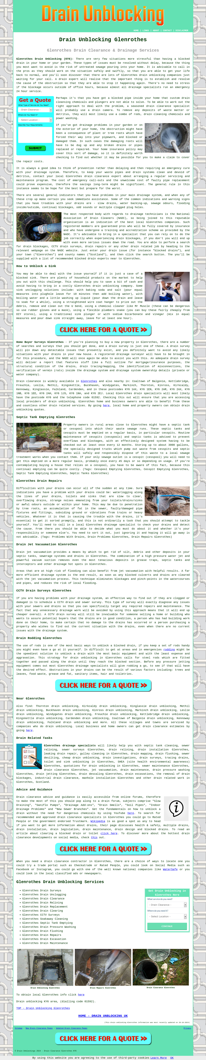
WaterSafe (170, 869)
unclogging (33, 289)
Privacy (187, 1028)
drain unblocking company (112, 285)
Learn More (159, 1057)
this (94, 837)
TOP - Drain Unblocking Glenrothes (43, 1008)
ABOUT (156, 30)
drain (186, 98)
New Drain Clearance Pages (39, 1028)
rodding (169, 649)
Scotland (42, 782)
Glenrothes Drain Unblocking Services (60, 882)
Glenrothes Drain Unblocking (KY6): (45, 58)
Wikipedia (98, 821)
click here (109, 833)
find (28, 706)
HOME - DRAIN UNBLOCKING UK (103, 1016)
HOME (136, 30)
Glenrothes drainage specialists (70, 745)
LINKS (146, 30)
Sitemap (18, 1028)
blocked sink (26, 277)
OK (172, 1057)
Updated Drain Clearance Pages (71, 1028)
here (106, 405)
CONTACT (167, 30)
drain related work (169, 777)
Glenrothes (89, 381)
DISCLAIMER (181, 30)
